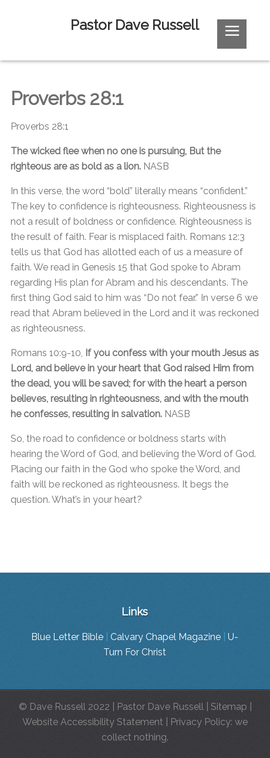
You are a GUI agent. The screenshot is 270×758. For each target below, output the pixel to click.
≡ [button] (232, 33)
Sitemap (229, 706)
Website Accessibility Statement (92, 721)
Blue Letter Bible (67, 636)
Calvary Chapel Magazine (165, 636)
